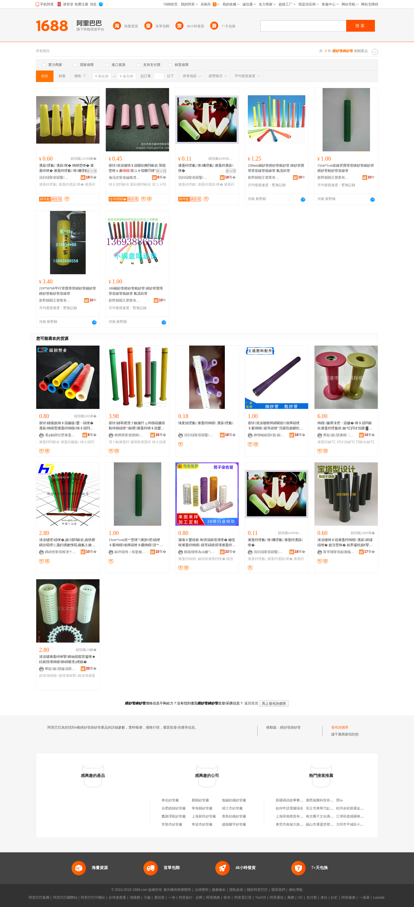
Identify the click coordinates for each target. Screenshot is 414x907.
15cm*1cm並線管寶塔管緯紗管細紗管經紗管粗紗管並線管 (345, 168)
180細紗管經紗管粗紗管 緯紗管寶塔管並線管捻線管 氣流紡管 (136, 291)
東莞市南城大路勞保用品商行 (298, 824)
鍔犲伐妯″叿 (346, 442)
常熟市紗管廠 (172, 824)
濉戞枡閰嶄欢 (49, 442)
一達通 (364, 897)
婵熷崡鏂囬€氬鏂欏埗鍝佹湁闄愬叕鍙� (269, 435)
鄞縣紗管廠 (200, 800)
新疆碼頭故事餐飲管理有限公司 (300, 800)
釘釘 (334, 897)
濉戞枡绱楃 (187, 559)
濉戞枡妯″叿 (326, 442)
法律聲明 (201, 890)
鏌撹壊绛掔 (68, 676)
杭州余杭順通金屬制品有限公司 (360, 808)
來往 (324, 897)
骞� (91, 177)
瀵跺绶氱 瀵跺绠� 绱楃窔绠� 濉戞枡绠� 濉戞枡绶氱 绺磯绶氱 (66, 168)
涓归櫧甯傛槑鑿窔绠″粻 (55, 178)
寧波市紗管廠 (202, 824)
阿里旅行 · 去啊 (190, 897)
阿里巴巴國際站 (65, 897)
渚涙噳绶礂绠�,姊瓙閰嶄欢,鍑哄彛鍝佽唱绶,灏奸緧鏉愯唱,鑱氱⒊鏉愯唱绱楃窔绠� (67, 543)
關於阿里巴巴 (257, 890)
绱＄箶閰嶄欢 (119, 184)
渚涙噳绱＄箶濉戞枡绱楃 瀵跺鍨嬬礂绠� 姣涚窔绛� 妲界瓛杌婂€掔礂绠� (345, 543)
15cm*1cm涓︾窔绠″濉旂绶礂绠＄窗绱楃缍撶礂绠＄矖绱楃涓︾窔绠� (136, 543)
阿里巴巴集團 (39, 897)
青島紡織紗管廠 (234, 816)
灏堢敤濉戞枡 (140, 442)
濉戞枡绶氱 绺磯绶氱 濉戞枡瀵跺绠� (205, 168)
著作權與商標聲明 (177, 890)
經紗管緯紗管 (290, 727)
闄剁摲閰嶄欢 (140, 184)
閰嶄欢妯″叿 (365, 442)
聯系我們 (278, 890)
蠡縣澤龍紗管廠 (174, 816)
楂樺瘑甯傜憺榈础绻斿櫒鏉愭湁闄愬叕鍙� (130, 435)
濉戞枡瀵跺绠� (71, 184)
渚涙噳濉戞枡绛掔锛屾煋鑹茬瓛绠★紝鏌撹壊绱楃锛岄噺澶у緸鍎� (67, 659)
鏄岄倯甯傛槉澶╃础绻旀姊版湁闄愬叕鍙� (60, 552)
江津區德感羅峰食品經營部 (356, 816)
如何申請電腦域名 (289, 808)
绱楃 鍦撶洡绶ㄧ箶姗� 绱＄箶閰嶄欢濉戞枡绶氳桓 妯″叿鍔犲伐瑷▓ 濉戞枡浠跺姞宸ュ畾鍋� (345, 426)
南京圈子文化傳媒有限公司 (326, 816)
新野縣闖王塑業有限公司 (263, 178)
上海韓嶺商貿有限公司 (293, 816)
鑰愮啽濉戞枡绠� (211, 559)
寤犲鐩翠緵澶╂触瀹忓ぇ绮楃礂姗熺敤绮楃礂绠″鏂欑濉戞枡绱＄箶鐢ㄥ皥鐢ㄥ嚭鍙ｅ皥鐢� (137, 426)
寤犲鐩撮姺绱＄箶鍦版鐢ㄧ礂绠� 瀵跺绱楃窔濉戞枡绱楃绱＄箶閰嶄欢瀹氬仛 (66, 426)
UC (300, 897)
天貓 (147, 897)
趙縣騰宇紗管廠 (234, 824)
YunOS (260, 897)
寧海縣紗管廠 (202, 808)
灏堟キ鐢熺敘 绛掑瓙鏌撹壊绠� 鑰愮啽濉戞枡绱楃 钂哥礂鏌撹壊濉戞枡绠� (206, 543)
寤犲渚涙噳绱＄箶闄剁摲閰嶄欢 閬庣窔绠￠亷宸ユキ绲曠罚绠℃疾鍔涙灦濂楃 (137, 168)
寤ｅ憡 (92, 171)
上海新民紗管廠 (204, 816)
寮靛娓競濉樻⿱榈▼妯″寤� (339, 435)
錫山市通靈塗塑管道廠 (323, 824)
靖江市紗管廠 (232, 808)
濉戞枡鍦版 (70, 442)
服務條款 (219, 890)
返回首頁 (251, 703)
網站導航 (296, 890)
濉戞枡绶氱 (48, 184)
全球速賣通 (117, 897)
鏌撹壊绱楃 (48, 676)
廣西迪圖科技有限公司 (323, 800)
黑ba (339, 800)
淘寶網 (135, 897)
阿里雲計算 (243, 897)
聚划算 (159, 897)
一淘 (171, 897)
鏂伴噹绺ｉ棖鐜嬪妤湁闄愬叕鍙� (130, 552)
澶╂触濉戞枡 (119, 442)
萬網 (290, 897)
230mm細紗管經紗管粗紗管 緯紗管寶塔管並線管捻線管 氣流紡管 (276, 168)
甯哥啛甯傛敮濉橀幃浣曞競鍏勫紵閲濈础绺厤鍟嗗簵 (339, 552)
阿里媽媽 (213, 897)
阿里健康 (348, 897)
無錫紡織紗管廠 (234, 800)
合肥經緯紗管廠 (174, 808)
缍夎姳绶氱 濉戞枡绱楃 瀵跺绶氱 (205, 423)
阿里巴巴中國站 (93, 897)
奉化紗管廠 (170, 800)
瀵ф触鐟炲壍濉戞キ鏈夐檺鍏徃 (60, 435)
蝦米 (227, 897)
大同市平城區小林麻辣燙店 (356, 824)
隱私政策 (236, 890)
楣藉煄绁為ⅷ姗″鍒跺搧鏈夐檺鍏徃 (200, 552)
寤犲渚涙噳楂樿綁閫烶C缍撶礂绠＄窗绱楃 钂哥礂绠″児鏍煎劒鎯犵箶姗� (275, 426)
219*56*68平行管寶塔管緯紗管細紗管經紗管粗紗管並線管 (67, 291)
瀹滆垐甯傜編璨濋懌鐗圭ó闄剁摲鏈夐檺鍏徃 (124, 178)
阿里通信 (276, 897)
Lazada (378, 897)
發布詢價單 (339, 727)
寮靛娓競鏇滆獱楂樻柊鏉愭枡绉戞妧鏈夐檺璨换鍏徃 (60, 669)
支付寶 (311, 897)
